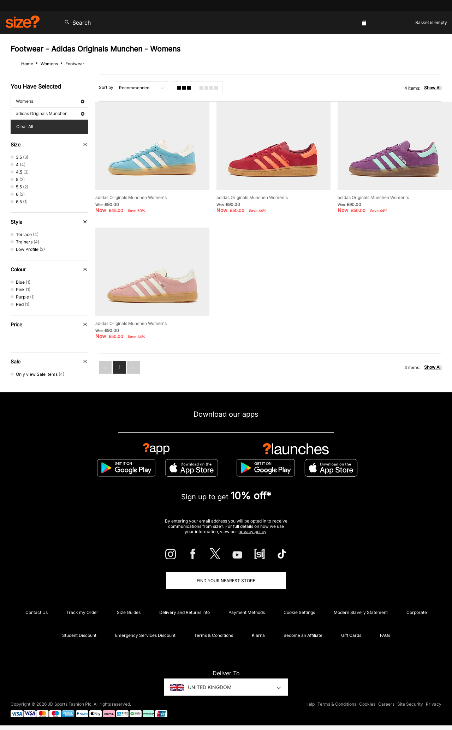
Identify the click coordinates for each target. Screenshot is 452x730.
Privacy (433, 704)
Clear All (24, 126)
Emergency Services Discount (145, 635)
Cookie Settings (299, 612)
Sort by (106, 87)
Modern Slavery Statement (361, 612)
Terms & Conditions (213, 635)
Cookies (367, 704)
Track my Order (82, 612)
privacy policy (252, 531)
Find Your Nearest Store (226, 580)
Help (310, 704)
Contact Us (36, 612)
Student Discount (79, 635)
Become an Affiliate (303, 635)
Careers (386, 704)
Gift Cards (351, 635)
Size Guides (129, 612)
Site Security (410, 704)
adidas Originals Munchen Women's (131, 197)
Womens (50, 101)
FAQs (385, 635)
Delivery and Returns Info (184, 612)
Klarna (258, 635)
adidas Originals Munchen (50, 113)
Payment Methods (246, 612)
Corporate (416, 612)
